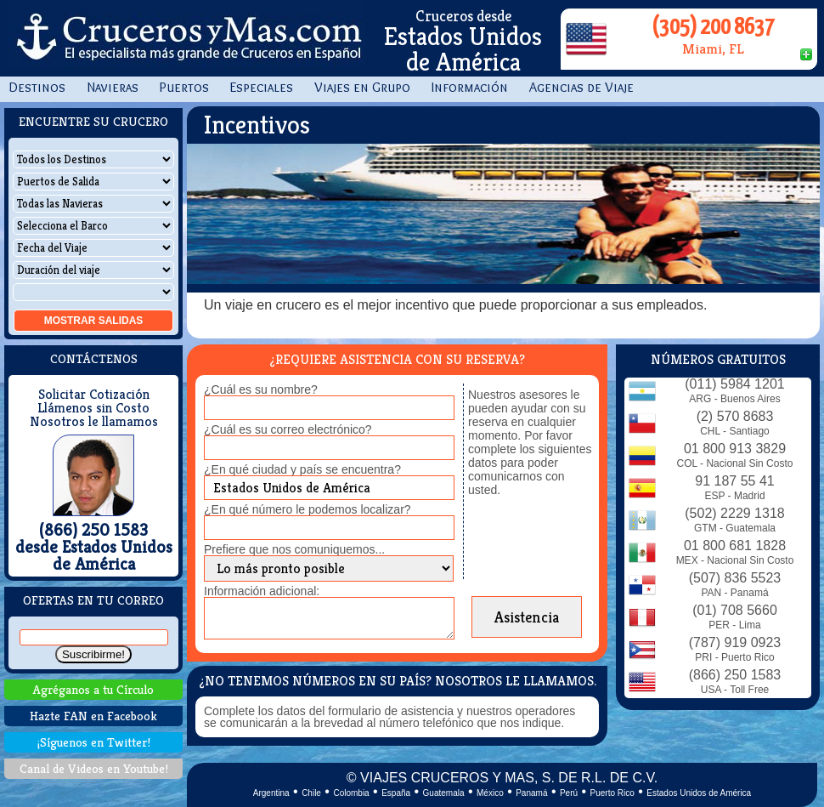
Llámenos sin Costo (93, 408)
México (490, 793)
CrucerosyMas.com (186, 38)
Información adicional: (261, 591)
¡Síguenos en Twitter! (93, 742)
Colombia (351, 793)
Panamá (531, 793)
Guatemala (444, 793)
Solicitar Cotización (94, 394)
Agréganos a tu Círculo (93, 689)
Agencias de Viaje (581, 87)
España (395, 793)
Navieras (112, 87)
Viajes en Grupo (362, 87)
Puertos (184, 87)
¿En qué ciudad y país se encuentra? (302, 469)
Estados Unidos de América (698, 793)
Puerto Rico (612, 793)
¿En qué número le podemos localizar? (307, 509)
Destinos (36, 87)
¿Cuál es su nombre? (261, 389)
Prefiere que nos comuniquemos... (294, 549)
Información (470, 87)
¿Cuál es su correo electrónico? (288, 429)
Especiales (261, 87)
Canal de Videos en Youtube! (94, 768)
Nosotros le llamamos (94, 422)
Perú (569, 793)
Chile (311, 793)
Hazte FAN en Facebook (93, 716)
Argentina (271, 793)
